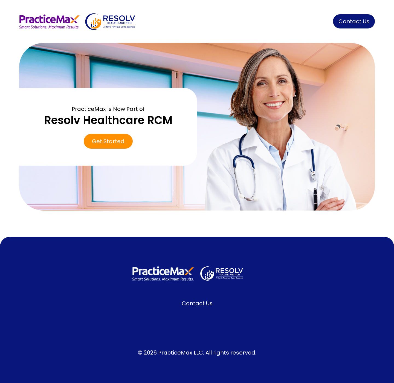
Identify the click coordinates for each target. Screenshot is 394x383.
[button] (354, 21)
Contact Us (197, 303)
